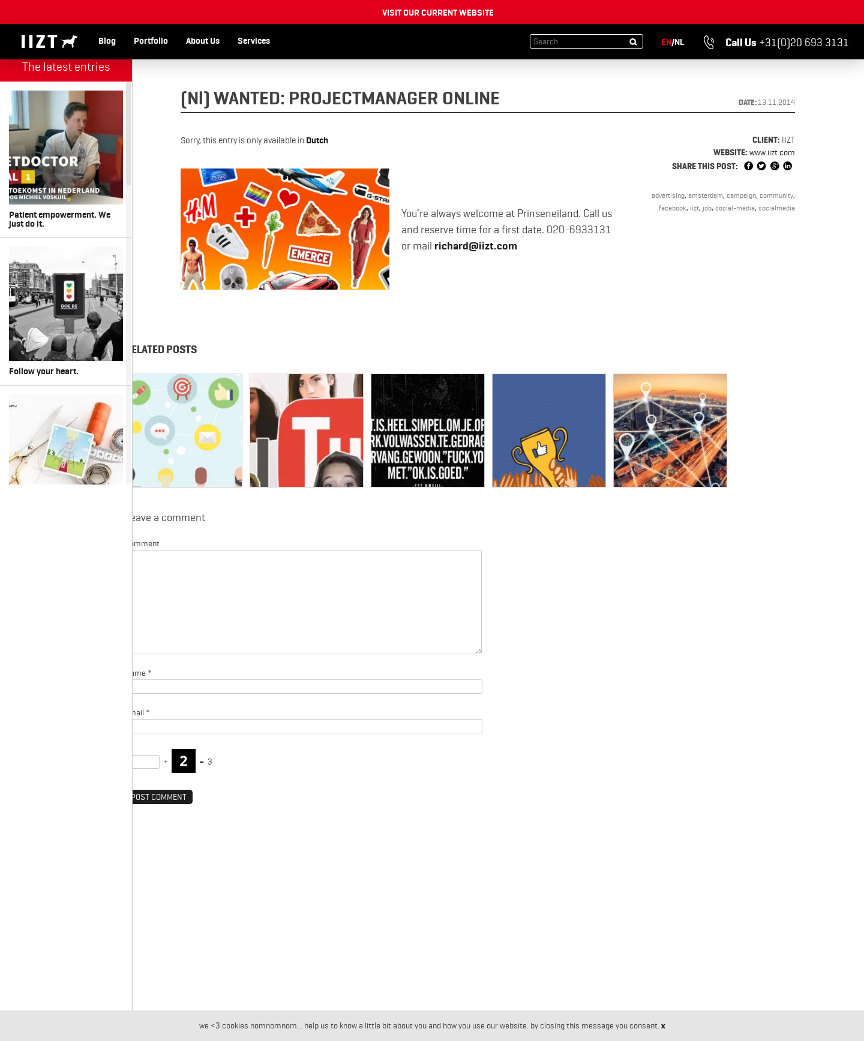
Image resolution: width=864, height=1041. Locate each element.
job (707, 207)
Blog (107, 40)
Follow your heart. (66, 312)
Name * (138, 673)
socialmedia (776, 207)
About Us (203, 40)
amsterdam (705, 195)
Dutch (317, 140)
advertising (668, 195)
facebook (672, 207)
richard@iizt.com (475, 245)
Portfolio (151, 40)
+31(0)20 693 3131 (776, 42)
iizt (694, 207)
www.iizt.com (772, 152)
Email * (137, 712)
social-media (735, 207)
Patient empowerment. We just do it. (66, 160)
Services (254, 40)
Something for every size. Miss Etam (66, 464)
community (776, 195)
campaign (741, 195)
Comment (142, 543)
